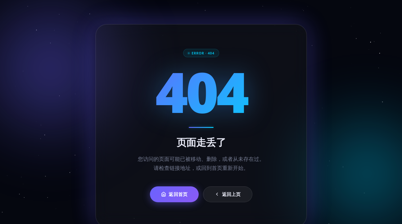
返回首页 (174, 194)
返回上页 (227, 194)
